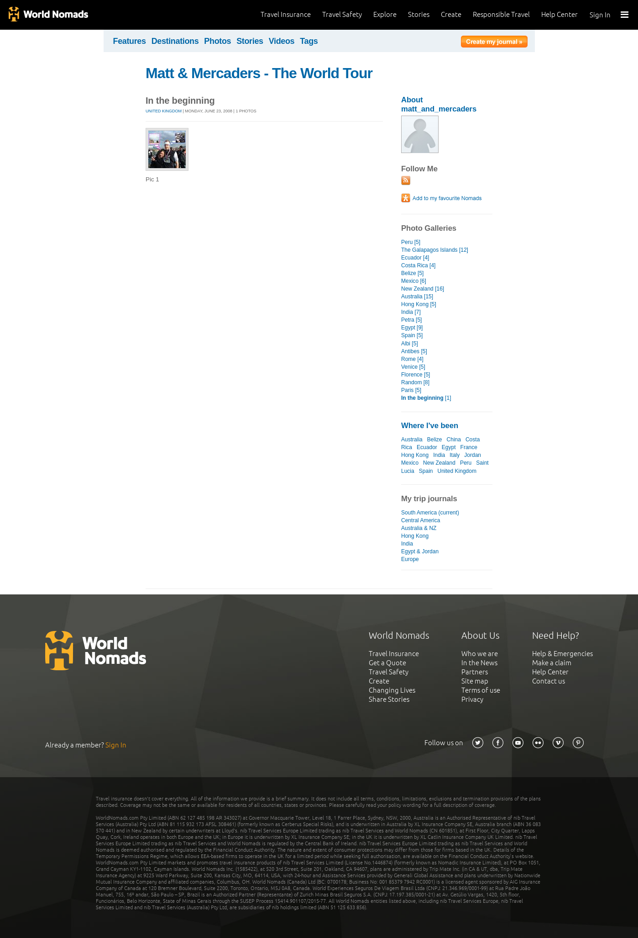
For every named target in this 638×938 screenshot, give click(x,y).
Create (451, 14)
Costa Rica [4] (418, 265)
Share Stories (389, 699)
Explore (385, 14)
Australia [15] (417, 296)
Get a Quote (387, 663)
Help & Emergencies (562, 653)
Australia (412, 439)
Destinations (175, 41)
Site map (474, 681)
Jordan (472, 455)
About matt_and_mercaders (438, 104)
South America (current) (430, 512)
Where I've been (429, 425)
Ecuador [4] (415, 257)
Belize (434, 439)
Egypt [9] (412, 327)
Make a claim (551, 663)
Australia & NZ (418, 528)
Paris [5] (411, 390)
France (468, 447)
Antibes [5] (414, 351)
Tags (309, 41)
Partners (474, 672)
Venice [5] (413, 367)
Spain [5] (412, 335)
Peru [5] (410, 242)
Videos (282, 41)
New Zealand (439, 463)
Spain (426, 471)
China (454, 439)
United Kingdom (164, 111)
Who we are (479, 653)
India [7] (411, 312)
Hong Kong (415, 455)
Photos (217, 41)
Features (129, 41)
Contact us (548, 681)
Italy (455, 455)
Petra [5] (411, 320)
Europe (410, 559)
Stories (418, 14)
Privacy (472, 699)
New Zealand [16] (422, 289)
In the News (479, 663)
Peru (465, 463)
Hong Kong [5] (418, 304)
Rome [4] (412, 359)
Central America (420, 520)
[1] (426, 398)
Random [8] (415, 382)
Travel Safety (342, 14)
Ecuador (427, 447)
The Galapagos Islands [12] (434, 250)
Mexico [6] (413, 281)
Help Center (559, 14)
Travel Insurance (286, 14)
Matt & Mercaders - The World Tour (259, 73)
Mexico (409, 463)
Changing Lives (392, 690)
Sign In (600, 15)
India (439, 455)
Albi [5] (409, 343)
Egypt (449, 447)
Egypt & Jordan (420, 551)
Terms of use (480, 690)
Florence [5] (415, 374)
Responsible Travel (501, 14)
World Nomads (48, 15)
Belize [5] (412, 273)
